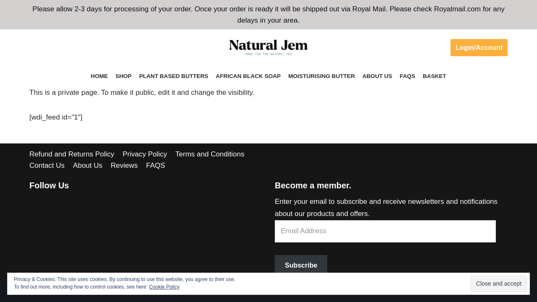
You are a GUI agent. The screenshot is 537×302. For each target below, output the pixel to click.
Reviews (124, 165)
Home (99, 76)
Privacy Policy (145, 154)
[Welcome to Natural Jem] (268, 47)
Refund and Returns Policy (71, 154)
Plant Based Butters (174, 76)
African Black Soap (248, 76)
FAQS (407, 76)
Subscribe (301, 265)
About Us (377, 76)
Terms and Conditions (209, 154)
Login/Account (479, 47)
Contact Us (47, 165)
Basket (434, 76)
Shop (123, 76)
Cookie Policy (164, 287)
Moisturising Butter (321, 76)
